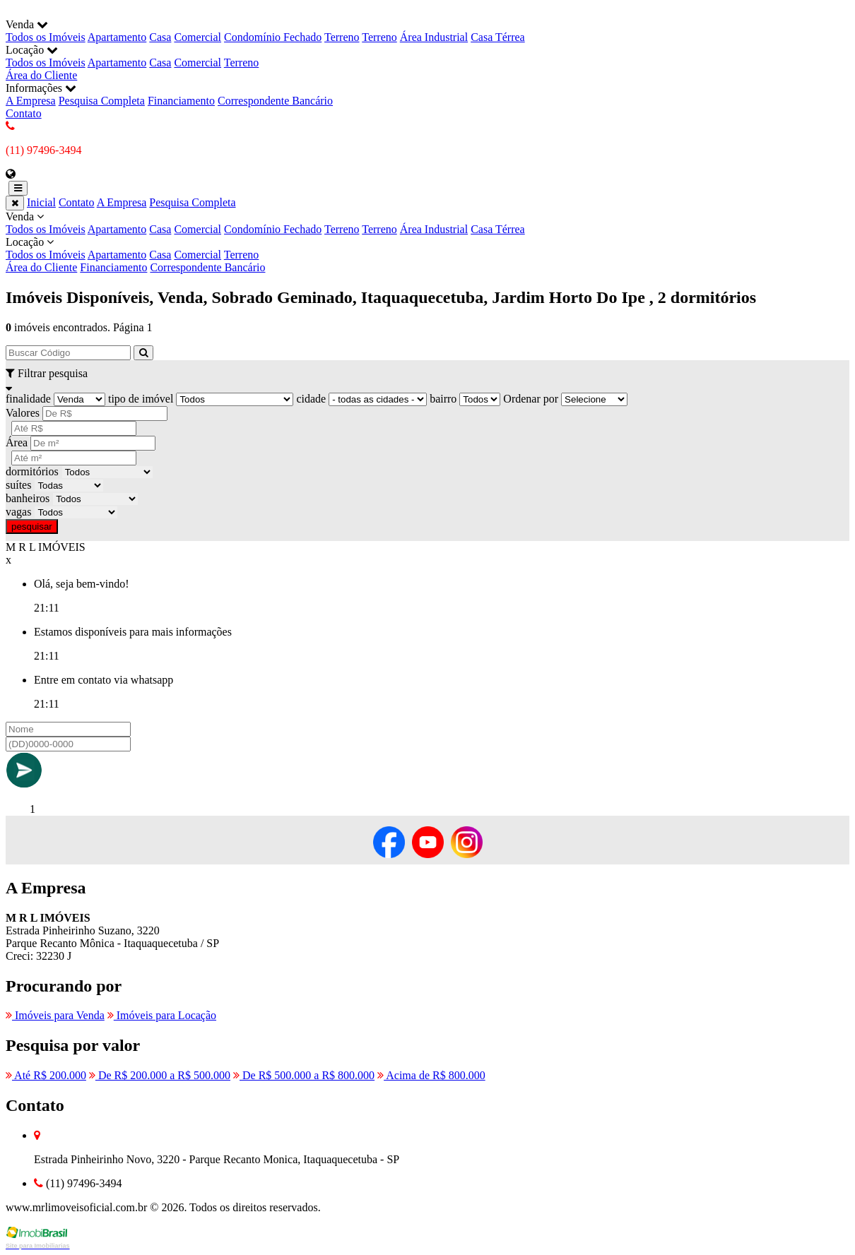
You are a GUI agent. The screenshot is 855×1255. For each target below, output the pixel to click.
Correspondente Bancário (275, 101)
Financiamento (181, 101)
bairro (443, 399)
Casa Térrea (498, 37)
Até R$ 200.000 (46, 1075)
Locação (427, 248)
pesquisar (31, 526)
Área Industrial (434, 37)
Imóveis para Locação (161, 1015)
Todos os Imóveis (46, 37)
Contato (24, 113)
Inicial (41, 202)
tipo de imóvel (140, 399)
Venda (427, 223)
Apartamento (117, 37)
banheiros (27, 498)
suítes (18, 485)
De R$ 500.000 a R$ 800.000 (304, 1075)
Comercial (197, 37)
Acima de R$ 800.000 (431, 1075)
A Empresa (31, 101)
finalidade (28, 399)
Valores (23, 413)
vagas (18, 512)
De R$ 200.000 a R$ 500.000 (159, 1075)
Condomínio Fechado (273, 37)
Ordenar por (530, 399)
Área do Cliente (41, 75)
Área (17, 442)
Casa (160, 37)
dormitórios (32, 471)
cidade (311, 399)
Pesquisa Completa (102, 101)
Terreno (342, 37)
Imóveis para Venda (55, 1015)
